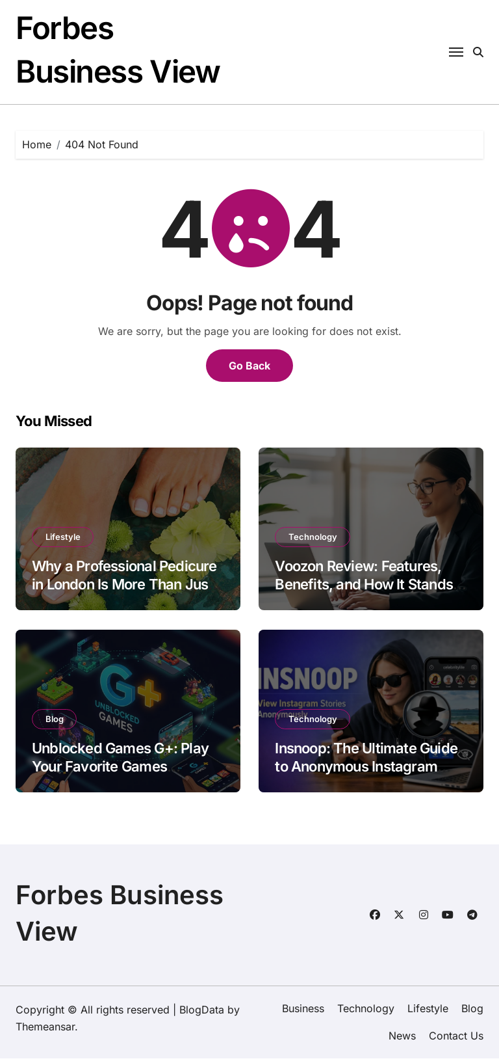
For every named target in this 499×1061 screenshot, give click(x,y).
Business (303, 1010)
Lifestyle (63, 539)
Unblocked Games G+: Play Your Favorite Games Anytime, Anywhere (120, 769)
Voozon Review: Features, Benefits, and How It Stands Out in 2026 (364, 587)
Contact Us (456, 1038)
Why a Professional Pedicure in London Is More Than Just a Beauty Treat (124, 587)
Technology (312, 539)
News (402, 1038)
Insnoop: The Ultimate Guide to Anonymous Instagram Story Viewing (366, 769)
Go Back (249, 368)
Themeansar (45, 1029)
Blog (54, 721)
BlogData (201, 1012)
